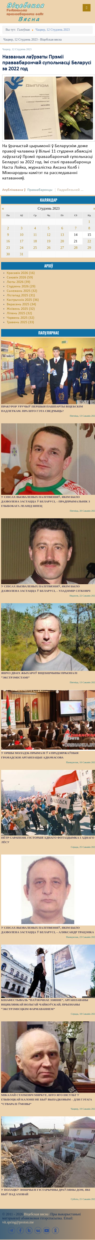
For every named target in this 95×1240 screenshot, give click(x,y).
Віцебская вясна (36, 1214)
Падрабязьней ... (70, 190)
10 (21, 235)
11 (35, 235)
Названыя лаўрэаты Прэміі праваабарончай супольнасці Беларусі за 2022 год (46, 63)
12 (48, 235)
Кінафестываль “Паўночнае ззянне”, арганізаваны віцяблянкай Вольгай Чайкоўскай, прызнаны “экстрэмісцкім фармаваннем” (44, 1004)
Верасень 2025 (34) (21, 304)
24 (21, 248)
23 (8, 248)
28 (76, 248)
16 (8, 241)
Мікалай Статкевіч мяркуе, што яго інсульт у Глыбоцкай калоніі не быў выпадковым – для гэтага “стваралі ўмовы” (46, 1099)
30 (8, 254)
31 (21, 254)
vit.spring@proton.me (18, 1222)
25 (35, 248)
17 (21, 241)
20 (62, 241)
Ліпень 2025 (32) (19, 313)
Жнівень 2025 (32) (21, 309)
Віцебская (25, 5)
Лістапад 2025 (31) (21, 295)
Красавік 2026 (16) (21, 273)
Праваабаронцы (39, 190)
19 (48, 241)
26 (48, 248)
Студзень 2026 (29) (21, 286)
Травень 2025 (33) (20, 322)
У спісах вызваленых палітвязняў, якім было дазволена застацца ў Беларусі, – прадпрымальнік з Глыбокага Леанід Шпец (45, 501)
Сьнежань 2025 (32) (22, 291)
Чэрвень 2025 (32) (20, 318)
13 (62, 235)
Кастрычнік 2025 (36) (23, 300)
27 (62, 248)
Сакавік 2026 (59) (20, 277)
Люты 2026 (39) (18, 282)
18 (35, 241)
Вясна (29, 19)
